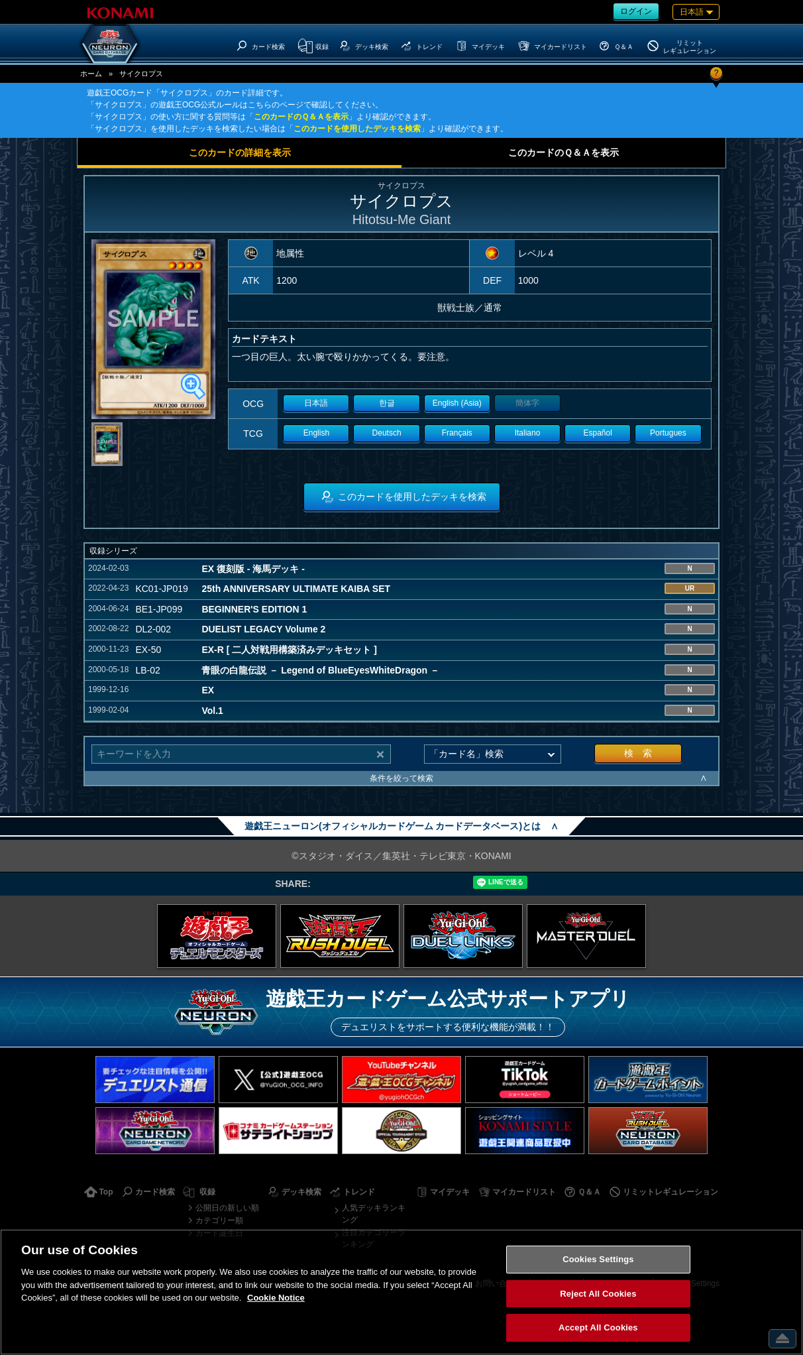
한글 (387, 403)
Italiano (528, 433)
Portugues (668, 433)
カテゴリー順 (219, 1220)
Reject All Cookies (598, 1294)
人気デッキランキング (373, 1213)
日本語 (316, 403)
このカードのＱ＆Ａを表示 (301, 116)
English (316, 433)
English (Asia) (457, 403)
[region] (401, 1292)
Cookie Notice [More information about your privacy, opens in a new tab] (276, 1298)
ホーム (91, 74)
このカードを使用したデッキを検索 (357, 128)
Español (598, 433)
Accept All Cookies (598, 1327)
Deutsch (387, 433)
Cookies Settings (598, 1259)
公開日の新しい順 (227, 1207)
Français (457, 433)
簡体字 (527, 403)
